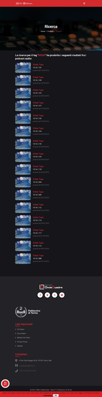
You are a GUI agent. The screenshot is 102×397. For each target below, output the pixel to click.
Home (43, 31)
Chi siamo (19, 329)
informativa (47, 395)
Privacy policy (21, 342)
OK (56, 395)
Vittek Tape (38, 64)
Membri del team (22, 338)
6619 (34, 371)
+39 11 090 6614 (25, 371)
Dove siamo (20, 333)
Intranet (19, 346)
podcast (50, 31)
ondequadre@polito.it (25, 365)
